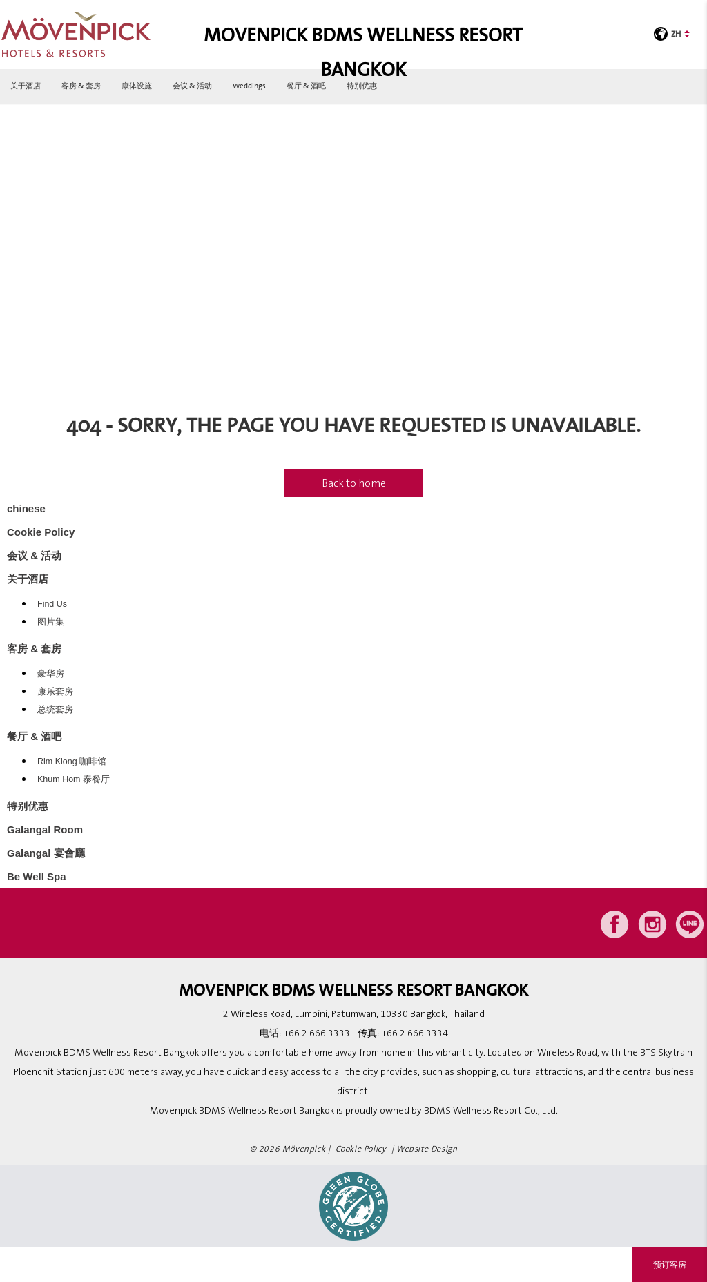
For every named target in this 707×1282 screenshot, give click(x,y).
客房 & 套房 (81, 85)
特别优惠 (362, 85)
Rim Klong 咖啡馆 (71, 761)
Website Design (426, 1149)
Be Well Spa (36, 876)
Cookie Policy (41, 532)
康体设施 (137, 85)
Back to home (354, 483)
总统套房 (55, 710)
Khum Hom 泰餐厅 (73, 779)
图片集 (50, 622)
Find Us (52, 604)
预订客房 (669, 1264)
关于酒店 (25, 85)
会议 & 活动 (192, 85)
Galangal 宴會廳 (46, 853)
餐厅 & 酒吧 (306, 85)
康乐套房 (55, 692)
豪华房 (50, 674)
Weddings (249, 85)
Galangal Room (45, 829)
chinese (26, 508)
